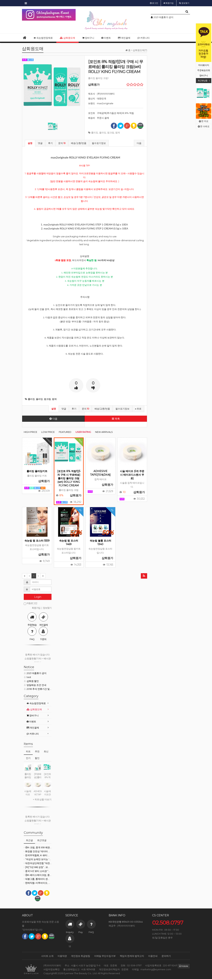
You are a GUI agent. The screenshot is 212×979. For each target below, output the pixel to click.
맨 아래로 (203, 126)
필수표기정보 (99, 143)
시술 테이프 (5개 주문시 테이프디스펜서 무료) (132, 475)
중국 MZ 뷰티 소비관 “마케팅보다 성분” (37, 871)
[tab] (37, 703)
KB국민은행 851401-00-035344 (126, 921)
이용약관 (62, 955)
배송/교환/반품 (78, 143)
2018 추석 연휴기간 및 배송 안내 (37, 688)
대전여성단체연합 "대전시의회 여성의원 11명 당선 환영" (37, 863)
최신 (46, 751)
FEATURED (65, 431)
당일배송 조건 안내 (35, 685)
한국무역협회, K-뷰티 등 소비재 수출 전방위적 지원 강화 (37, 855)
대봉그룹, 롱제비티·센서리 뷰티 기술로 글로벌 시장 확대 (37, 878)
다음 (139, 143)
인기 (28, 758)
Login (37, 596)
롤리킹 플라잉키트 (37, 471)
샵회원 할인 (31, 681)
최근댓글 (41, 840)
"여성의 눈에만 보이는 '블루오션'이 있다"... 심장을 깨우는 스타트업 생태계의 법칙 (37, 859)
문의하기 (166, 955)
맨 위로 (203, 121)
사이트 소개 (47, 955)
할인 (37, 758)
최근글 (29, 840)
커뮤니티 (143, 37)
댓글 (40, 143)
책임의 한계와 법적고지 (132, 955)
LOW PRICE (48, 431)
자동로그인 (30, 603)
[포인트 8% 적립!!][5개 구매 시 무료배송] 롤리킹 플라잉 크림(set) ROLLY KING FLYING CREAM (68, 478)
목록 (116, 418)
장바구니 (203, 75)
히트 (28, 751)
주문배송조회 (203, 70)
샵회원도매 (67, 37)
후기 (50, 143)
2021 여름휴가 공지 (35, 673)
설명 (30, 143)
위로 (138, 408)
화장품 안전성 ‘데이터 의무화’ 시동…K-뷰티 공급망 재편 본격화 (37, 851)
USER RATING (83, 431)
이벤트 (106, 37)
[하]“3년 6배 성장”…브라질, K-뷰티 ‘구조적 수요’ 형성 (37, 867)
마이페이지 (203, 65)
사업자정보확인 (51, 969)
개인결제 (124, 37)
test (27, 677)
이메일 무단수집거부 (105, 955)
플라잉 (102, 132)
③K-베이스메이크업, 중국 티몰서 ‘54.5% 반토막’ (37, 875)
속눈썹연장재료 (43, 37)
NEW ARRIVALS (104, 431)
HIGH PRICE (30, 431)
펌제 (117, 132)
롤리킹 (94, 132)
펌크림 (110, 132)
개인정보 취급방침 (80, 955)
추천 (37, 751)
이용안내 (152, 955)
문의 (61, 143)
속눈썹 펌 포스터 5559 (37, 540)
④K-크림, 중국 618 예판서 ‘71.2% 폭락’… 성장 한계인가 (37, 847)
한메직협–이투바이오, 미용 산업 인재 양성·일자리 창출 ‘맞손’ (37, 882)
